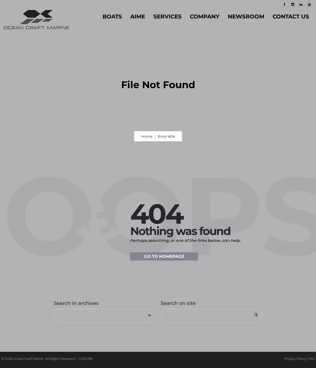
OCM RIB (86, 359)
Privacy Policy (295, 359)
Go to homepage (164, 256)
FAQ (311, 359)
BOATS (112, 16)
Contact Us (291, 16)
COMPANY (205, 16)
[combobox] (104, 316)
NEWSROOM (246, 16)
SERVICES (167, 16)
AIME (137, 16)
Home (147, 136)
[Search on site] (211, 316)
